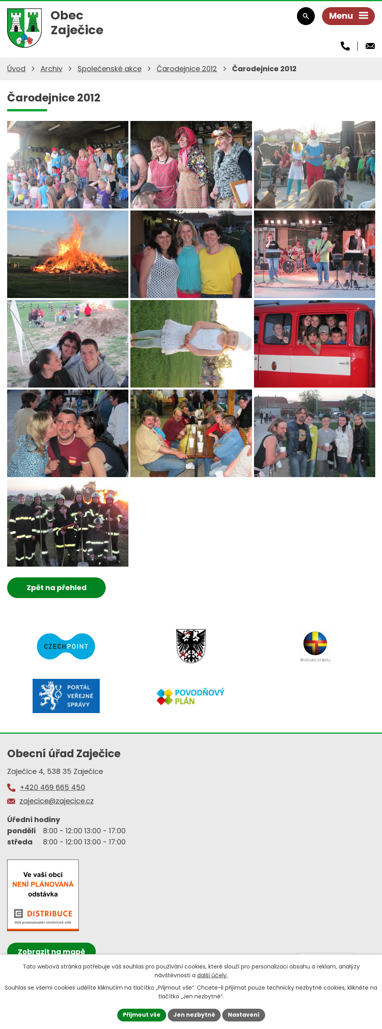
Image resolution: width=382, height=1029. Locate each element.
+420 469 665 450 (52, 787)
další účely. (212, 975)
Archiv (51, 69)
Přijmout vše (142, 1015)
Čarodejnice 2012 (187, 69)
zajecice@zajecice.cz (56, 801)
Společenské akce (110, 69)
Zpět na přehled (57, 587)
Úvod (16, 69)
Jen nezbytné (194, 1015)
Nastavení (244, 1015)
